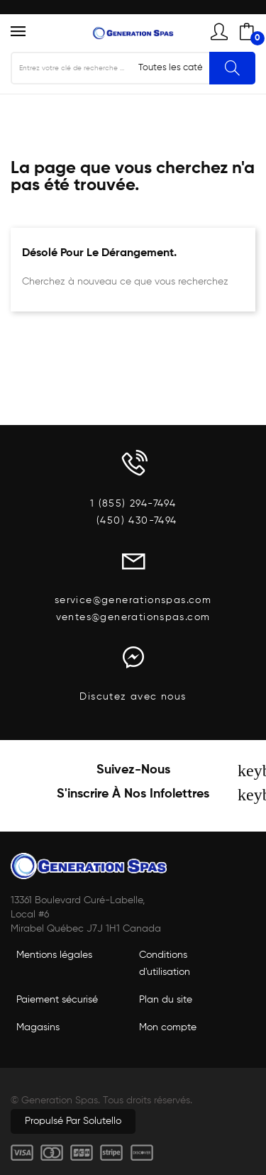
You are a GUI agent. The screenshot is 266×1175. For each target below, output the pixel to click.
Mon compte (167, 1027)
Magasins (38, 1027)
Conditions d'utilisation (164, 963)
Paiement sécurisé (57, 1000)
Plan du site (165, 1000)
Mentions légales (54, 955)
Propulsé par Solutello (73, 1121)
